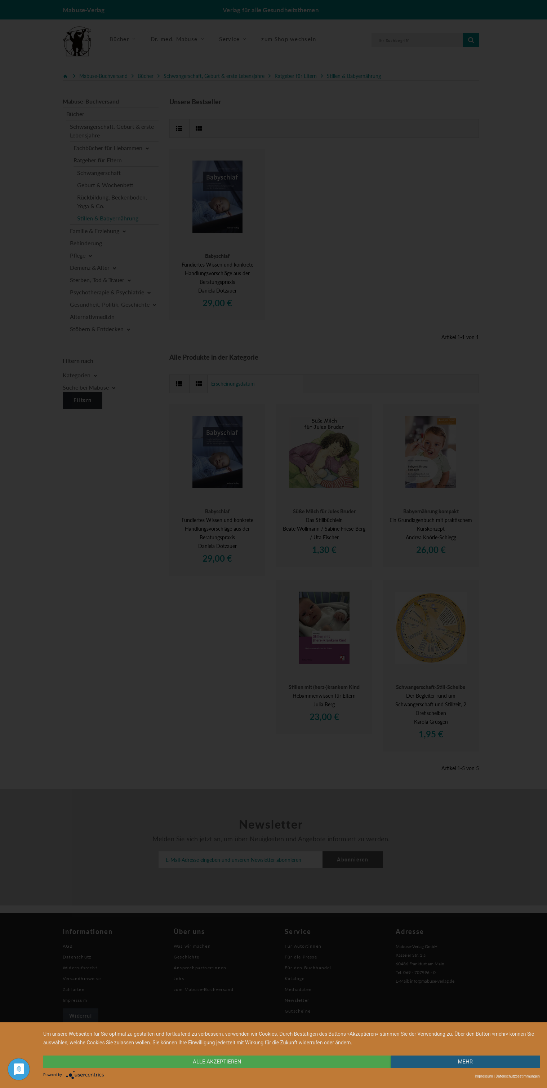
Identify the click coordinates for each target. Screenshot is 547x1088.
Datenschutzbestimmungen (517, 1076)
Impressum (484, 1076)
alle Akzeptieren (217, 1061)
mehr (465, 1061)
